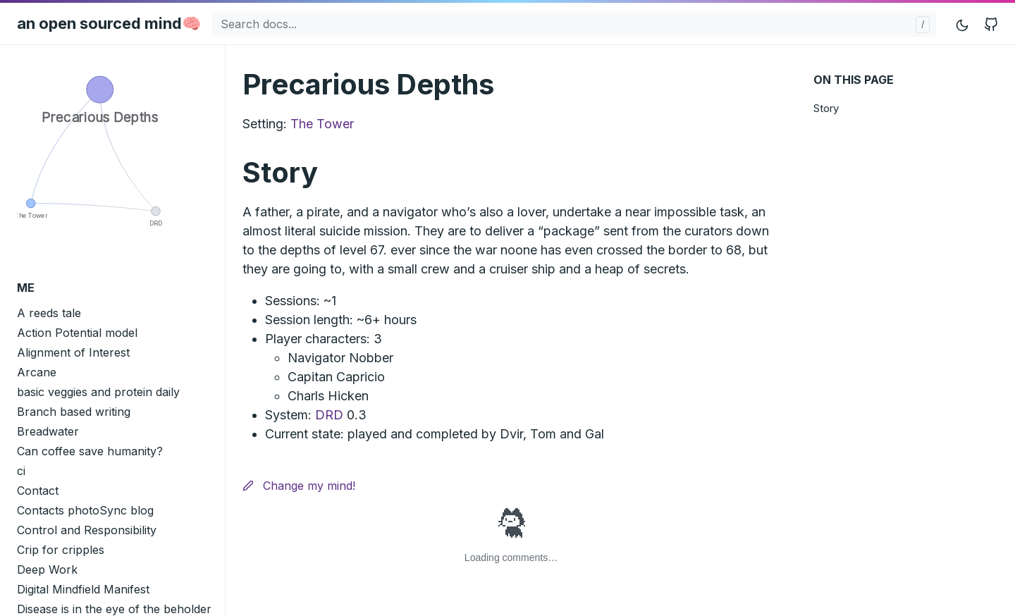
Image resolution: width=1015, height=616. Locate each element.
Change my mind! (298, 486)
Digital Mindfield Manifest (83, 589)
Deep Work (47, 569)
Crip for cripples (60, 550)
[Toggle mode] (963, 23)
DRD (329, 414)
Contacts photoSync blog (85, 510)
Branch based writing (73, 412)
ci (21, 471)
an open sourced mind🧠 (109, 23)
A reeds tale (49, 313)
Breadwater (48, 431)
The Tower (322, 123)
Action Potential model (77, 333)
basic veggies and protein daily (98, 392)
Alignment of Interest (73, 352)
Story (826, 108)
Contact (38, 490)
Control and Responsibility (86, 530)
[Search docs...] (574, 24)
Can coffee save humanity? (90, 451)
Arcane (36, 372)
